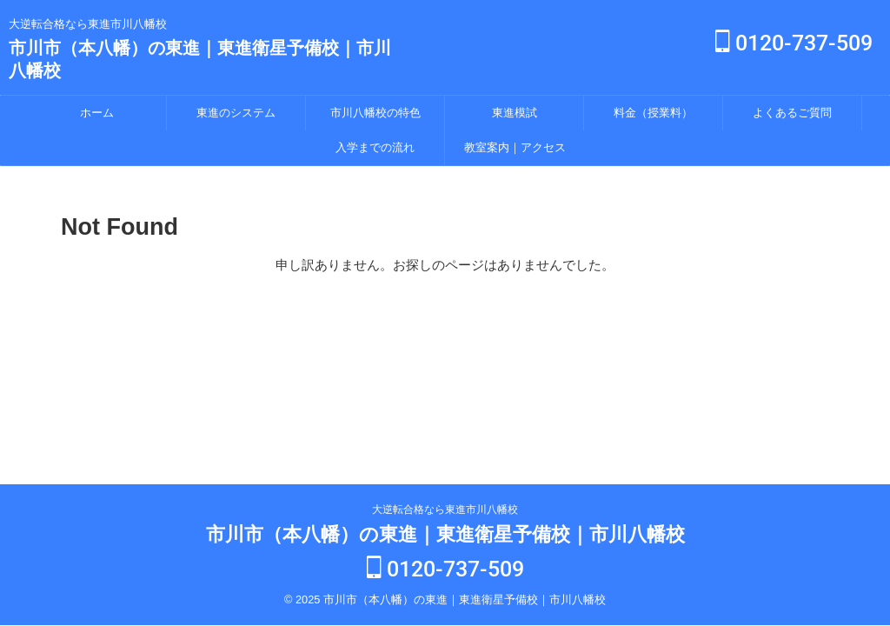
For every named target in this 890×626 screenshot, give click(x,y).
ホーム (97, 112)
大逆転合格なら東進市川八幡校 (445, 511)
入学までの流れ (375, 147)
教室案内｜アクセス (515, 147)
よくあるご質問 (792, 112)
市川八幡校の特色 (375, 112)
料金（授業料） (653, 112)
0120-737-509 (794, 43)
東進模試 (514, 112)
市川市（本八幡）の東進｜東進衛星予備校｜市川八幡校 (445, 536)
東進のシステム (236, 112)
